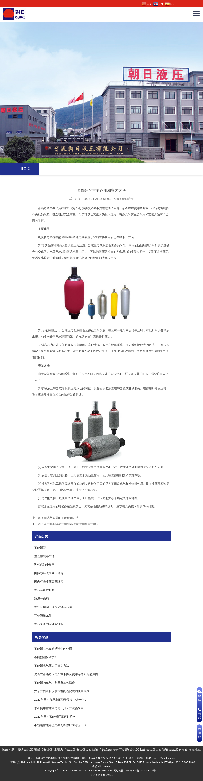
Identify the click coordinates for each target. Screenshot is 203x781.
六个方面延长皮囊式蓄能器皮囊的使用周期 (61, 691)
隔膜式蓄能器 (43, 750)
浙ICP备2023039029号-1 (144, 770)
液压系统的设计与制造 (48, 624)
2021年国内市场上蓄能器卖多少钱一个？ (60, 699)
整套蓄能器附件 (44, 556)
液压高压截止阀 (44, 590)
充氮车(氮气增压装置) (114, 750)
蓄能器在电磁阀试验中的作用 (53, 648)
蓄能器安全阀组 (157, 750)
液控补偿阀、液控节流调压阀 (53, 607)
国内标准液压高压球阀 (48, 581)
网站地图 (119, 770)
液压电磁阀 (41, 598)
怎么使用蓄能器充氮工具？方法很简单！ (60, 708)
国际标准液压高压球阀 (48, 573)
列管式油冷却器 (44, 564)
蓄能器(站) (41, 547)
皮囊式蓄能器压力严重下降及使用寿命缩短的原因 (66, 674)
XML (126, 770)
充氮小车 (194, 750)
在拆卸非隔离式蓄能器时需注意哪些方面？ (71, 524)
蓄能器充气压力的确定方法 (51, 665)
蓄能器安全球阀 (87, 750)
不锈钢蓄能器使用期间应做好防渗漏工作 (60, 725)
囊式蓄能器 (25, 750)
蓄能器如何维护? (45, 657)
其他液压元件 (43, 615)
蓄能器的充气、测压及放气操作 (54, 682)
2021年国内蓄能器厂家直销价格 (54, 716)
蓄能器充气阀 (178, 750)
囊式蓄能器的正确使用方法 (61, 517)
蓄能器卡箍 (137, 750)
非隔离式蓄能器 (64, 750)
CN (146, 3)
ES (169, 3)
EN (158, 3)
